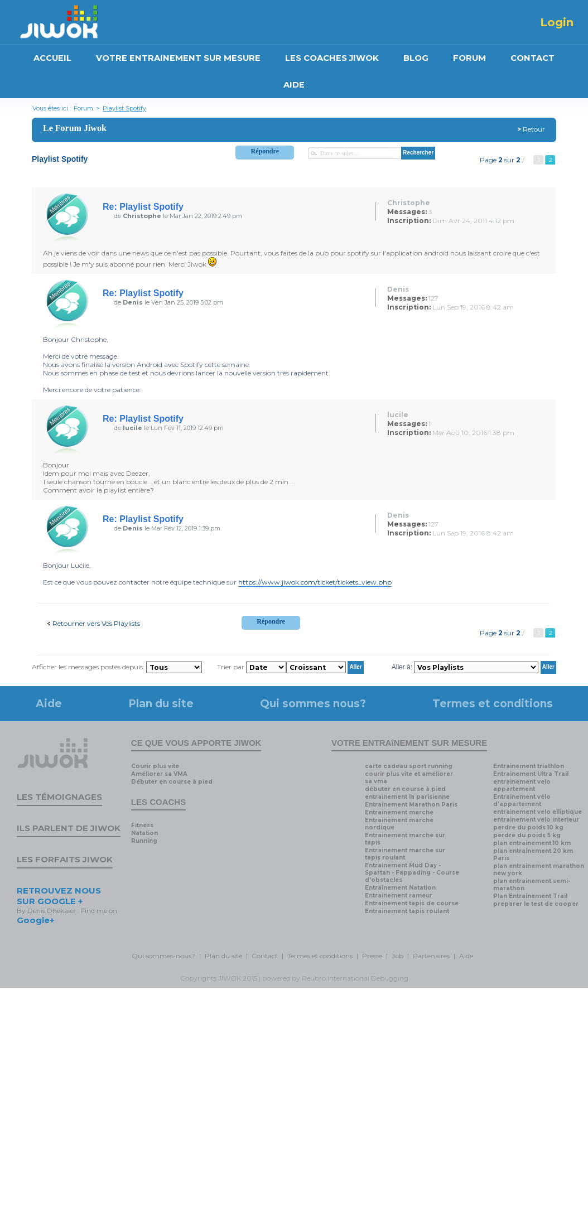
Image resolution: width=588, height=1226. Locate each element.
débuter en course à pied (405, 789)
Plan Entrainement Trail (530, 896)
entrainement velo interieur (536, 819)
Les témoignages (59, 796)
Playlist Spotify (124, 108)
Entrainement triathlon (528, 766)
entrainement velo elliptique (537, 811)
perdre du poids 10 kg (528, 827)
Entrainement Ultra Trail (530, 774)
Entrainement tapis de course (412, 903)
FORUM (469, 58)
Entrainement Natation (400, 887)
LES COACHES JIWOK (332, 58)
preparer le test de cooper (536, 904)
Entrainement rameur (398, 895)
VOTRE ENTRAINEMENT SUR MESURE (178, 58)
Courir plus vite (155, 766)
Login (556, 22)
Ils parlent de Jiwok (69, 828)
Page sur (500, 160)
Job (397, 956)
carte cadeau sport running (408, 766)
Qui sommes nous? (313, 703)
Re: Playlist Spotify (143, 206)
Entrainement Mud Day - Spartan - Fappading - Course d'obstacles (412, 873)
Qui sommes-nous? (163, 956)
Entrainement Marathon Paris (411, 804)
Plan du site (161, 703)
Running (144, 840)
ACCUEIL (52, 58)
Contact (265, 956)
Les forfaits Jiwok (65, 859)
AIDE (294, 85)
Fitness (142, 825)
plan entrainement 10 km (532, 843)
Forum (83, 108)
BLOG (415, 58)
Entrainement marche (399, 812)
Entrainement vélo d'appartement (522, 800)
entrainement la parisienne (407, 796)
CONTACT (532, 58)
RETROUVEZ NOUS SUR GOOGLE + (59, 895)
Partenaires (431, 956)
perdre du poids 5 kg (527, 835)
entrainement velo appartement (522, 785)
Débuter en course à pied (172, 781)
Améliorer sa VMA (159, 774)
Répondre (265, 151)
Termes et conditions (492, 703)
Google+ (35, 920)
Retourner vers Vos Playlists (96, 623)
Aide (49, 703)
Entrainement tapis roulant (407, 911)
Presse (372, 956)
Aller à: (402, 666)
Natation (144, 833)
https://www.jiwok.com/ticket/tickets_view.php (315, 582)
